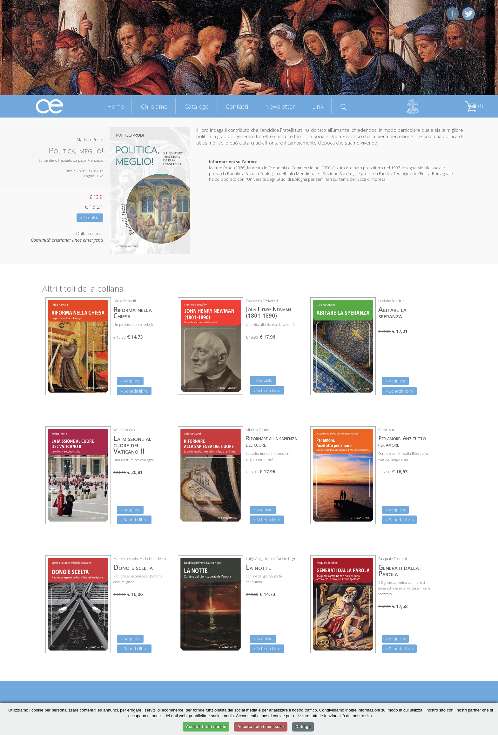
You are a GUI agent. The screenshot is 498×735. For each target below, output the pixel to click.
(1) (474, 106)
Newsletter (280, 106)
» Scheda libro (134, 391)
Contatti (237, 106)
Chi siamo (154, 106)
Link (318, 106)
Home (115, 106)
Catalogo (197, 106)
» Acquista (89, 217)
